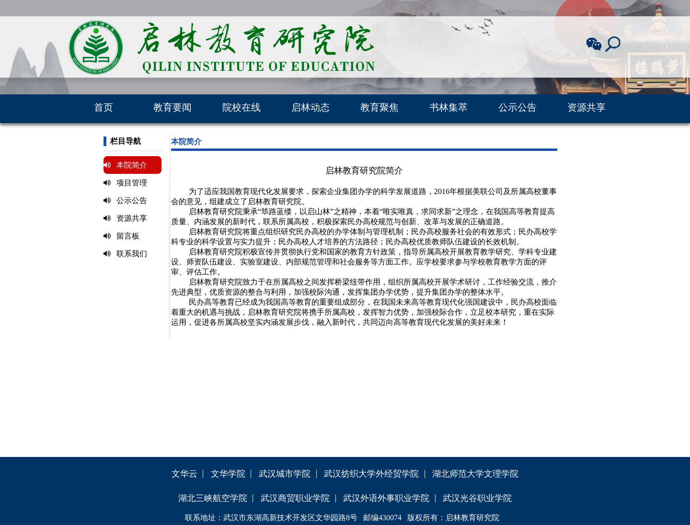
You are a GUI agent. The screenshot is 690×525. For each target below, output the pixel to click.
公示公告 (517, 107)
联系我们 (125, 254)
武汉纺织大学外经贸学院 (371, 474)
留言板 (121, 236)
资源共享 (586, 107)
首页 (103, 107)
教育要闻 (172, 107)
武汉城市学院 (284, 474)
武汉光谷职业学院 (477, 498)
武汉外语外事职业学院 (386, 498)
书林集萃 (448, 107)
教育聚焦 (379, 107)
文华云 (184, 474)
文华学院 (228, 474)
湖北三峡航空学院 (212, 498)
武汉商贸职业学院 (295, 498)
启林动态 (310, 107)
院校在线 (241, 107)
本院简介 (125, 165)
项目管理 (125, 183)
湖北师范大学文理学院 (475, 474)
